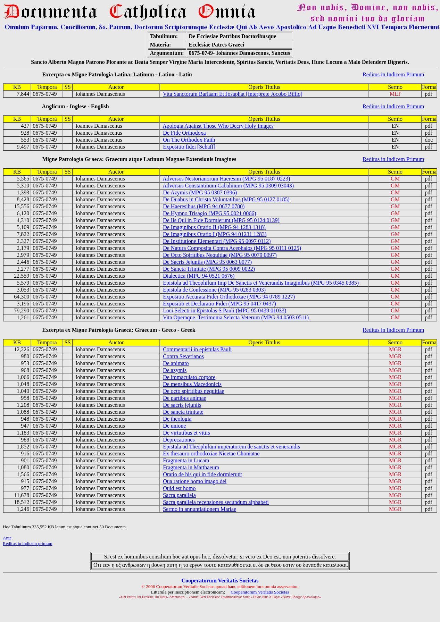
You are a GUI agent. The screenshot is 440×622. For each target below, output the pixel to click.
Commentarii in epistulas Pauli (197, 349)
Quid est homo (179, 488)
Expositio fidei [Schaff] (189, 147)
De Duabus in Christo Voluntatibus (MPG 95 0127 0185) (226, 199)
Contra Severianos (183, 356)
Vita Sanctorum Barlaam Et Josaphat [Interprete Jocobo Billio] (232, 94)
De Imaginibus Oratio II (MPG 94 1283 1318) (214, 227)
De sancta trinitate (183, 412)
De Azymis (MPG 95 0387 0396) (200, 192)
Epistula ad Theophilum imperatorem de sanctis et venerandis (231, 446)
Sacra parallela (179, 495)
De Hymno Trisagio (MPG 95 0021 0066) (209, 213)
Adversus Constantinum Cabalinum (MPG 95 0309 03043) (228, 185)
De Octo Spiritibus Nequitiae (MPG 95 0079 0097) (220, 255)
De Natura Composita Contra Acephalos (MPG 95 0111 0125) (232, 248)
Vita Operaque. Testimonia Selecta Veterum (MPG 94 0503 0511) (236, 317)
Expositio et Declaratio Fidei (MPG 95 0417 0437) (219, 303)
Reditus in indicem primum (27, 543)
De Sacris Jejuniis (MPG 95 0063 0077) (207, 262)
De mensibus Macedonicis (192, 384)
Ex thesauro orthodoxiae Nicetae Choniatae (211, 453)
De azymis (174, 370)
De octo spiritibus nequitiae (193, 391)
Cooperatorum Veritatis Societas (260, 592)
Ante (7, 537)
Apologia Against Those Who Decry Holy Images (218, 126)
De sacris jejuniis (182, 405)
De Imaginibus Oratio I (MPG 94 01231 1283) (214, 234)
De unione (174, 426)
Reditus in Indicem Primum (393, 74)
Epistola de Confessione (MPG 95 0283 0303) (214, 290)
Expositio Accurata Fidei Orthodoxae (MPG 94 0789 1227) (229, 297)
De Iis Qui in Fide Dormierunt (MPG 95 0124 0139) (221, 220)
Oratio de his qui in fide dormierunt (202, 474)
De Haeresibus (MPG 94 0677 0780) (203, 206)
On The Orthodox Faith (189, 140)
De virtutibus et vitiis (186, 433)
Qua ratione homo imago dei (194, 481)
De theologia (177, 419)
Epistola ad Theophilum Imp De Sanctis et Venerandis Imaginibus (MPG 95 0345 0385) (261, 283)
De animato (176, 363)
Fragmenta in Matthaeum (191, 467)
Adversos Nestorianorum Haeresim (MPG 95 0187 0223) (226, 179)
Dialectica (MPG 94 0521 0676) (198, 276)
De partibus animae (184, 398)
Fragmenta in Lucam (186, 460)
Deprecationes (179, 440)
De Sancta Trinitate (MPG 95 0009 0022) (209, 269)
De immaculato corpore (189, 377)
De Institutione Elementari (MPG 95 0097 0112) (217, 241)
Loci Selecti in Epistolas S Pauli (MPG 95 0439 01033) (224, 310)
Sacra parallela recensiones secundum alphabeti (216, 502)
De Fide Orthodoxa (184, 133)
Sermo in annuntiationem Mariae (199, 509)
